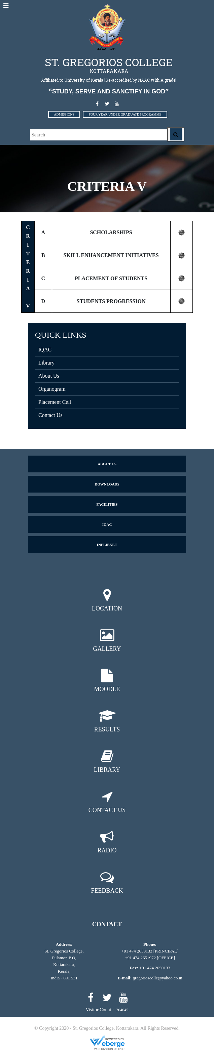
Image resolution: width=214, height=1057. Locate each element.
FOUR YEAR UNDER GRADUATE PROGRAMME (124, 114)
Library (46, 363)
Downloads (107, 484)
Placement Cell (54, 402)
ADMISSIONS (64, 114)
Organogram (52, 389)
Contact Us (50, 415)
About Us (48, 376)
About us (107, 464)
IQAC (44, 349)
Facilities (107, 504)
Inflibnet (107, 545)
